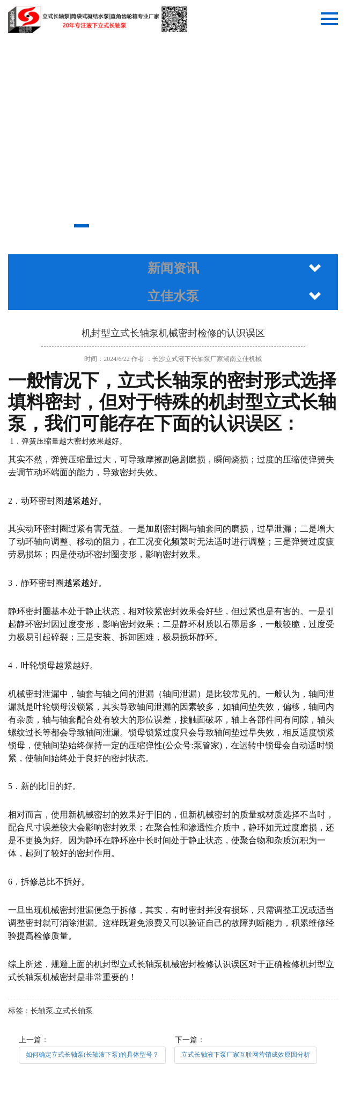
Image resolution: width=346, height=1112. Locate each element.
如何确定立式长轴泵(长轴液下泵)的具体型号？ (92, 1054)
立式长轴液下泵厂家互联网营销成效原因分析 (245, 1054)
